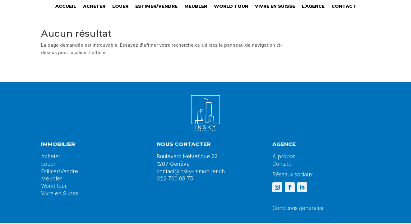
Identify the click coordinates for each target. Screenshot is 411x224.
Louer (120, 6)
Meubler (195, 6)
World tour (231, 6)
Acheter (94, 6)
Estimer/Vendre (156, 6)
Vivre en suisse (275, 6)
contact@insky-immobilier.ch (191, 171)
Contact (343, 6)
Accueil (65, 6)
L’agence (313, 6)
